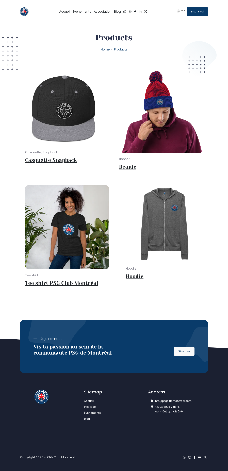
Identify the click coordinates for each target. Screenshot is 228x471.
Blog (117, 11)
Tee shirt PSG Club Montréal (61, 283)
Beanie (127, 167)
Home (105, 49)
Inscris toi (197, 11)
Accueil (64, 11)
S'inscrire (184, 351)
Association (102, 11)
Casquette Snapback (51, 160)
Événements (82, 11)
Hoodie (134, 276)
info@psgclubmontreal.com (173, 401)
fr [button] (180, 11)
